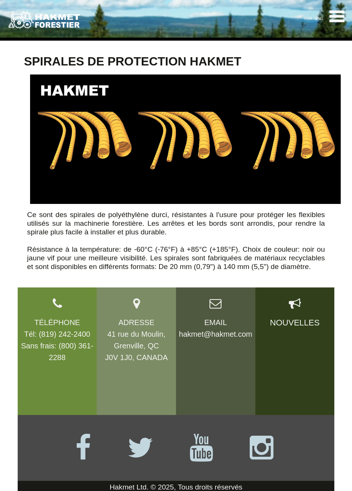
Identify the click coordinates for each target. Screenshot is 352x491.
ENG (319, 19)
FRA (308, 19)
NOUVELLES (295, 322)
